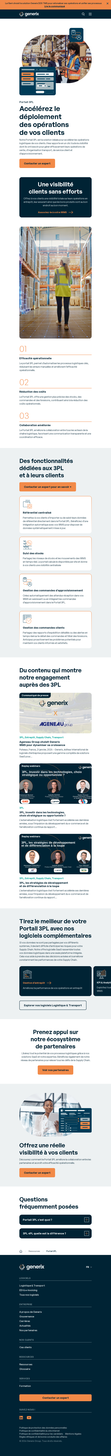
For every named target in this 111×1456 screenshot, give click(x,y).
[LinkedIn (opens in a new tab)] (21, 1417)
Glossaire (24, 1369)
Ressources (34, 1251)
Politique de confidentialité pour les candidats (41, 1434)
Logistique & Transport (32, 1285)
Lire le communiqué (54, 6)
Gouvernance (26, 1316)
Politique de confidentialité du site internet (39, 1431)
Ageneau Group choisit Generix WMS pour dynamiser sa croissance (42, 743)
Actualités (25, 1325)
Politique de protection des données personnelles (43, 1428)
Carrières (24, 1321)
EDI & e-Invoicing (28, 1290)
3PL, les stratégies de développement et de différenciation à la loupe (43, 884)
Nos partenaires (28, 1330)
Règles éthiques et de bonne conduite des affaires (43, 1437)
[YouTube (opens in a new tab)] (29, 1417)
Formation (25, 1386)
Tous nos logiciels (29, 1294)
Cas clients (25, 1347)
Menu (90, 14)
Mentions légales (73, 1434)
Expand (55, 1220)
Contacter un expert (55, 1397)
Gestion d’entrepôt (34, 982)
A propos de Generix (30, 1311)
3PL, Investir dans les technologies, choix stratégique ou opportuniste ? (42, 814)
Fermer (107, 3)
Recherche (83, 14)
